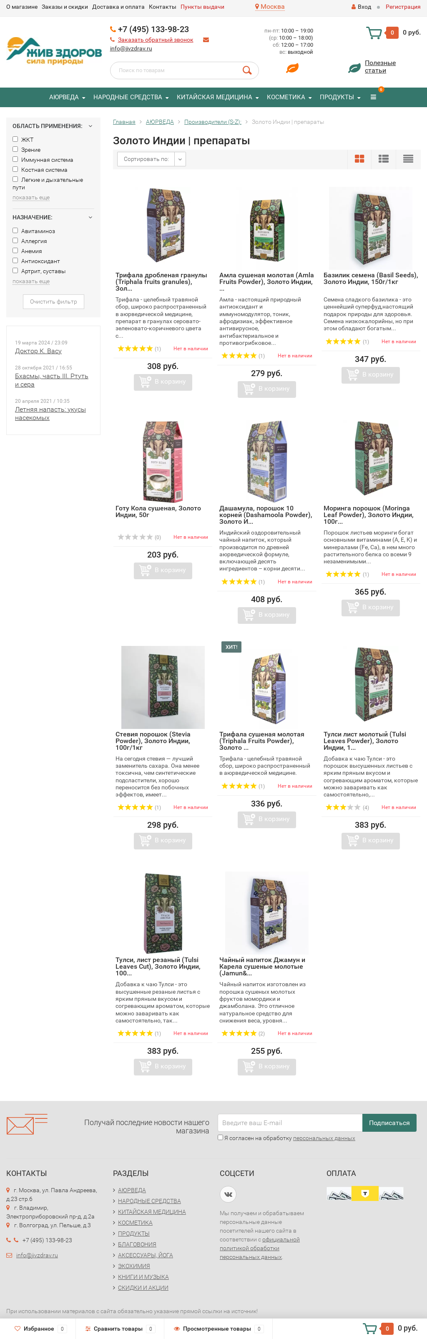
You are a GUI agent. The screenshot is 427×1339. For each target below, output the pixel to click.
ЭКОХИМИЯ (134, 1266)
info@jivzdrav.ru (131, 48)
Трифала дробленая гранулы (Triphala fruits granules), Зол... (161, 281)
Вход (361, 6)
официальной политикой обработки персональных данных (260, 1248)
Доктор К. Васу (38, 351)
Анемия (27, 251)
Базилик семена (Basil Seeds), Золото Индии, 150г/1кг (371, 278)
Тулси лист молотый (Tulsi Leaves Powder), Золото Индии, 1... (365, 740)
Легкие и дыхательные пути (48, 183)
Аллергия (30, 241)
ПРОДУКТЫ (337, 97)
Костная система (40, 169)
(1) (139, 349)
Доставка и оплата (118, 6)
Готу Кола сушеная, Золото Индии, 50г (158, 511)
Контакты (162, 6)
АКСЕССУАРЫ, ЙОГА (145, 1255)
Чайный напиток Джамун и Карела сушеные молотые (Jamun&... (262, 966)
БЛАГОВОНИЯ (137, 1244)
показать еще (31, 197)
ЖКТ (23, 139)
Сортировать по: (146, 159)
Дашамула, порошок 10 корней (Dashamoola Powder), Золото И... (265, 514)
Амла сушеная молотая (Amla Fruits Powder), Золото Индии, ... (266, 281)
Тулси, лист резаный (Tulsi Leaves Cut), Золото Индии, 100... (158, 966)
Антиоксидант (36, 261)
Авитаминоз (34, 231)
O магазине (22, 6)
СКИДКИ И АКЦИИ (143, 1287)
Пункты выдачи (202, 6)
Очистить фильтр (53, 301)
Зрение (26, 149)
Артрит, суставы (39, 271)
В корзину (170, 381)
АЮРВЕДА (64, 97)
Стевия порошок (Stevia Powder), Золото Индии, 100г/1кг (153, 740)
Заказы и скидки (65, 6)
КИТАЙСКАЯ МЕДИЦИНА (214, 97)
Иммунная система (43, 159)
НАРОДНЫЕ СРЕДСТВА (127, 97)
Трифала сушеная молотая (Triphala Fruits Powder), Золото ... (261, 740)
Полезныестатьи (380, 66)
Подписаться (389, 1123)
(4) (347, 808)
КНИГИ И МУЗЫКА (143, 1277)
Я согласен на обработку (286, 1138)
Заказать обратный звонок (155, 39)
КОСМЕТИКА (286, 97)
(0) (139, 537)
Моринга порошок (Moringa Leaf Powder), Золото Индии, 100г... (369, 514)
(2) (243, 1034)
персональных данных (324, 1138)
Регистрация (403, 6)
